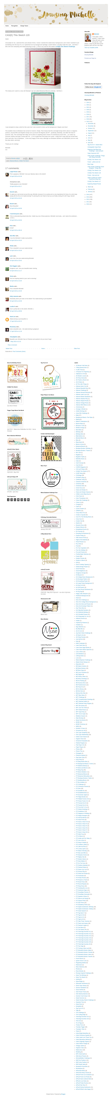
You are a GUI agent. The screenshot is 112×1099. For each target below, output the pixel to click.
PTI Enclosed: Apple (81, 795)
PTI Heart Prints (80, 819)
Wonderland (79, 1068)
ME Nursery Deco (81, 683)
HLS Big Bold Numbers (82, 610)
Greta (11, 276)
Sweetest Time (80, 1002)
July (89, 135)
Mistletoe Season (80, 716)
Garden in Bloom (80, 560)
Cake (77, 461)
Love (77, 658)
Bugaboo (78, 454)
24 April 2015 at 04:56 (16, 208)
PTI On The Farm (80, 863)
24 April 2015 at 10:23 (16, 240)
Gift (77, 562)
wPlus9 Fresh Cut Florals (83, 1077)
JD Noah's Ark (80, 635)
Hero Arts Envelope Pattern (83, 606)
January (90, 191)
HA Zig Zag (79, 591)
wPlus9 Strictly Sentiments (83, 1087)
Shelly (11, 246)
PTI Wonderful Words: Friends (84, 952)
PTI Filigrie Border (81, 797)
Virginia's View (80, 1047)
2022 (87, 105)
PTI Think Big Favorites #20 (83, 942)
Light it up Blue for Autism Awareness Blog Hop (94, 178)
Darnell (12, 192)
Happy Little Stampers (82, 593)
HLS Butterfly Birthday (82, 612)
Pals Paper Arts (80, 745)
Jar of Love (79, 631)
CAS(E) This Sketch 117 (94, 181)
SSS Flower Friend (81, 992)
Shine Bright (79, 981)
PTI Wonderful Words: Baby (83, 950)
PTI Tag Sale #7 (80, 913)
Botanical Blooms (14, 161)
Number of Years (80, 728)
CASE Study (79, 473)
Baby (77, 415)
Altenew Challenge (81, 390)
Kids (77, 641)
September (91, 130)
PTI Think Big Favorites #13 (83, 935)
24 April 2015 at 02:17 (16, 186)
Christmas (78, 483)
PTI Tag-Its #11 (80, 917)
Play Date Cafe (80, 757)
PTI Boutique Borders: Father (84, 778)
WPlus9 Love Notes (81, 1081)
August (90, 133)
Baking (78, 419)
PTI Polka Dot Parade (82, 873)
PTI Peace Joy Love (81, 869)
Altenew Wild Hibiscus (82, 405)
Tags (77, 1010)
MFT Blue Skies (80, 695)
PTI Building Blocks (81, 780)
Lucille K (12, 306)
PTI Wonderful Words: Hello (83, 954)
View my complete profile (91, 47)
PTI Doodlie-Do (80, 790)
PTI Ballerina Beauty (81, 765)
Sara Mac (12, 235)
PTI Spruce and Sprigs (82, 898)
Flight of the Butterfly (81, 539)
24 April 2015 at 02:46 (16, 198)
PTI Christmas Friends (82, 786)
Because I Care (80, 425)
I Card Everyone (14, 213)
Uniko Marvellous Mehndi (83, 1039)
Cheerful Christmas (81, 481)
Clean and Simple (81, 490)
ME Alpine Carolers (81, 666)
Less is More (79, 651)
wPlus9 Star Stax (80, 1085)
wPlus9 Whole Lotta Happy (83, 1089)
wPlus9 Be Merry (80, 1070)
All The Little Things (81, 384)
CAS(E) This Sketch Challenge (65, 46)
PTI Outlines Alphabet (82, 865)
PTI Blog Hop (79, 770)
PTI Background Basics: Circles (84, 763)
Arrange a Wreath (81, 409)
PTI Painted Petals (81, 867)
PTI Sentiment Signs (81, 890)
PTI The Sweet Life (81, 929)
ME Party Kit (79, 687)
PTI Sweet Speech (81, 911)
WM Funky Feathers (81, 1062)
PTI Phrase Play (80, 871)
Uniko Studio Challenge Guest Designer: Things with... (96, 167)
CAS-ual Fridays (80, 469)
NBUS (77, 726)
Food (77, 546)
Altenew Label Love (81, 394)
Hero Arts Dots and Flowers (83, 604)
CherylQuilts (13, 337)
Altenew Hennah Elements (83, 392)
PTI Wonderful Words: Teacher (84, 956)
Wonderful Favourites (82, 1066)
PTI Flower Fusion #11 (82, 801)
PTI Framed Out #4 (81, 805)
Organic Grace (80, 738)
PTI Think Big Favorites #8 (83, 944)
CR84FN (78, 510)
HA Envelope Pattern (81, 579)
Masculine (78, 664)
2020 (87, 109)
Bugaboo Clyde (80, 456)
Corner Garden (80, 508)
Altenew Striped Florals (82, 400)
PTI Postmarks (80, 875)
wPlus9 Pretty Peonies (82, 1083)
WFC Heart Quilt (80, 1054)
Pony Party (79, 759)
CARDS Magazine (81, 467)
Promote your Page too (90, 58)
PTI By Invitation (80, 782)
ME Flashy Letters (81, 676)
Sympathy (78, 1006)
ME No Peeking (80, 680)
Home (7, 26)
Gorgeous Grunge (81, 573)
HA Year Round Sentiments (83, 589)
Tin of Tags (79, 1023)
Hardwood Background (82, 595)
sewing (78, 979)
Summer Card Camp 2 (82, 996)
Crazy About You (80, 512)
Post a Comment (12, 345)
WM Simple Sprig (80, 1064)
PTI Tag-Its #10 (80, 915)
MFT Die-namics (80, 705)
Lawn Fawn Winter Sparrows (84, 649)
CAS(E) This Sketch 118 (94, 173)
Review (78, 969)
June (89, 138)
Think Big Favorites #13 (82, 1016)
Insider (78, 620)
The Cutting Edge (80, 1014)
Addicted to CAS (80, 373)
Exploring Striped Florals (94, 184)
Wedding (78, 1052)
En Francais (79, 531)
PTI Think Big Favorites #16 (83, 938)
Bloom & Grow (80, 444)
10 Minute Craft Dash (81, 365)
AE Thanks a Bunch (81, 380)
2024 (87, 102)
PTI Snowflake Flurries (82, 892)
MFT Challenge (80, 697)
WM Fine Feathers (81, 1060)
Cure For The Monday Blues (83, 517)
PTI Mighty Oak (80, 857)
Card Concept (79, 463)
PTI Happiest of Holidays (82, 813)
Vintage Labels (80, 1045)
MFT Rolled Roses (81, 709)
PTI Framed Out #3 (81, 803)
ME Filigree (79, 674)
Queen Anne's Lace (81, 960)
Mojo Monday (79, 718)
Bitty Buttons (79, 436)
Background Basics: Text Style (84, 417)
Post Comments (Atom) (19, 351)
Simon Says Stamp (81, 985)
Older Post (77, 348)
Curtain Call (79, 521)
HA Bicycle (79, 575)
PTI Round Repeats (81, 884)
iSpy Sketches (80, 627)
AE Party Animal (80, 378)
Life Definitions (80, 653)
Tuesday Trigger (80, 1027)
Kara (11, 225)
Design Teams (24, 26)
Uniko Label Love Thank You (84, 1037)
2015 (87, 121)
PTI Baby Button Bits (81, 761)
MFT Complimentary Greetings (84, 699)
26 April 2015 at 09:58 (16, 311)
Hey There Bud (80, 608)
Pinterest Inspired (80, 755)
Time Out (78, 1021)
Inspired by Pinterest (81, 622)
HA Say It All (79, 585)
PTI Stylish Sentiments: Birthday (84, 906)
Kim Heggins (13, 266)
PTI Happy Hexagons (82, 815)
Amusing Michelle (89, 54)
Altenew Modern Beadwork (83, 396)
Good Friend (79, 568)
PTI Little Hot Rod (81, 846)
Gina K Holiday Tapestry (82, 564)
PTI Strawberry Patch (82, 904)
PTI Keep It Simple (81, 842)
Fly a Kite (78, 544)
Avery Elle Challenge (81, 413)
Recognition (14, 26)
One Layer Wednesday (82, 734)
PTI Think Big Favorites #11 (83, 931)
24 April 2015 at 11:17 (16, 270)
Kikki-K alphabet (80, 643)
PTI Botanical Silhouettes (83, 776)
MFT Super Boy (80, 712)
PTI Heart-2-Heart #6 (81, 828)
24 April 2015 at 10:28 (16, 250)
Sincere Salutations (81, 987)
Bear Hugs (90, 164)
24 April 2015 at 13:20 (16, 281)
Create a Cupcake (81, 515)
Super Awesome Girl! (93, 153)
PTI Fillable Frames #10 (82, 799)
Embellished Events (81, 529)
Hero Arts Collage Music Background (86, 602)
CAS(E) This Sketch (24, 161)
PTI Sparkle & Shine (81, 896)
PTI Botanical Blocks (81, 774)
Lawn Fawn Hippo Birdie (82, 647)
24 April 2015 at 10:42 (16, 260)
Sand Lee (12, 316)
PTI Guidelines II (80, 811)
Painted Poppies (80, 743)
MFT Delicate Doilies (81, 701)
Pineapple (78, 753)
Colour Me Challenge (81, 500)
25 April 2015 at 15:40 (16, 291)
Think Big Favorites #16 (82, 1018)
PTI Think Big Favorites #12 (83, 933)
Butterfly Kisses (80, 458)
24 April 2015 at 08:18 (16, 230)
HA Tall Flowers (80, 587)
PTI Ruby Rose (80, 886)
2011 (87, 201)
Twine (77, 1031)
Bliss (77, 440)
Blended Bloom (80, 438)
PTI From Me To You (81, 807)
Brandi (12, 203)
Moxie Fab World (80, 720)
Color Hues (79, 496)
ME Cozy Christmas (81, 672)
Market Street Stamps (82, 662)
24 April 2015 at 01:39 (16, 176)
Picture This (79, 751)
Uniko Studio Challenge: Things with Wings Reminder (96, 156)
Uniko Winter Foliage (81, 1043)
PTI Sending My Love (82, 888)
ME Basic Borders (81, 668)
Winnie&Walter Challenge (83, 1058)
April (89, 142)
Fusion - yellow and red (94, 162)
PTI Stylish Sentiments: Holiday (84, 909)
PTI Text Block (80, 927)
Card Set (78, 465)
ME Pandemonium (81, 685)
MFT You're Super (81, 714)
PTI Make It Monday (81, 850)
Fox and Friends (80, 552)
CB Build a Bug (80, 477)
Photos (78, 749)
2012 (87, 199)
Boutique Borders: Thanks (83, 450)
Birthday (78, 432)
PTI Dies (78, 788)
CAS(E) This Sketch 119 (94, 170)
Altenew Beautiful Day (82, 388)
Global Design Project (82, 566)
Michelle (96, 34)
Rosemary (13, 326)
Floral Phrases (80, 541)
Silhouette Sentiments (82, 983)
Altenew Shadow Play (82, 398)
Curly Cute (79, 519)
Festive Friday (80, 535)
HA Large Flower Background (84, 583)
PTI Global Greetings (81, 809)
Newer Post (9, 348)
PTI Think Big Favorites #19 (83, 940)
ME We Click (79, 691)
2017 (87, 116)
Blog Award (79, 442)
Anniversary (79, 407)
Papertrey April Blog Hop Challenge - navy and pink (95, 150)
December (91, 123)
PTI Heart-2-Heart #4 (81, 826)
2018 (87, 114)
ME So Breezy (80, 689)
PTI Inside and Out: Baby (83, 838)
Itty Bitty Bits (79, 629)
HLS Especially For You (82, 616)
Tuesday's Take (80, 1029)
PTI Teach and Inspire (82, 923)
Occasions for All (80, 730)
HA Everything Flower (82, 581)
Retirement (79, 965)
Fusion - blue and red (93, 175)
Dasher (78, 523)
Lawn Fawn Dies (80, 645)
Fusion (78, 556)
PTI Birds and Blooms (82, 768)
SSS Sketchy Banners (82, 994)
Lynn (11, 256)
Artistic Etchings (80, 411)
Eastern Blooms (80, 527)
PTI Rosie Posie (80, 882)
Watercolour (79, 1050)
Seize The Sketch (81, 977)
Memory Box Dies (81, 693)
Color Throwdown (81, 498)
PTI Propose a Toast (81, 880)
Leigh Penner (14, 171)
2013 (87, 197)
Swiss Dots (79, 1004)
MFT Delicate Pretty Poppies (84, 703)
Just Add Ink (79, 639)
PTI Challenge (80, 784)
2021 (87, 107)
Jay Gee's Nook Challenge (83, 633)
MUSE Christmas (80, 724)
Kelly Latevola (14, 296)
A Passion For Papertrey (82, 371)
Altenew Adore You (81, 386)
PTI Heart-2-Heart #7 (81, 830)
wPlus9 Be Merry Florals (82, 1072)
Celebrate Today (80, 479)
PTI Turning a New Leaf (82, 948)
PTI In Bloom (79, 836)
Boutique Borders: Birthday (83, 448)
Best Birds (79, 430)
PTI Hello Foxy (80, 834)
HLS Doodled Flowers (82, 614)
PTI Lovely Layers (81, 848)
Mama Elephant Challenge (83, 660)
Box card (78, 452)
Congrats (78, 504)
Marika (12, 286)
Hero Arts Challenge (81, 600)
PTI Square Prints (81, 900)
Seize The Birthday (81, 975)
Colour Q (78, 502)
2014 (87, 194)
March (90, 187)
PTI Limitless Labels (81, 844)
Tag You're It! (79, 1008)
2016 (87, 119)
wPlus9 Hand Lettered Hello (83, 1079)
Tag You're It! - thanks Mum (95, 144)
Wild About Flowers (81, 1056)
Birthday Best (79, 434)
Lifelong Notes (80, 655)
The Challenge (80, 1012)
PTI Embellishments (81, 792)
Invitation (78, 624)
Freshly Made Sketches (82, 554)
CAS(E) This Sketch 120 (94, 159)
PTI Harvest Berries (81, 817)
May (89, 140)
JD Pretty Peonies (81, 637)
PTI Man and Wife (81, 853)
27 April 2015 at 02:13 (16, 321)
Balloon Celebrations (81, 421)
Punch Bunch (79, 958)
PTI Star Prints (80, 902)
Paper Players (80, 747)
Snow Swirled (79, 989)
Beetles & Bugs (80, 427)
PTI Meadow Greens (81, 855)
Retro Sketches (80, 967)
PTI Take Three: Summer (83, 921)
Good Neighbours (81, 570)
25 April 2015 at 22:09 (16, 301)
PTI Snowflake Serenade (82, 894)
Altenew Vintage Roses (82, 403)
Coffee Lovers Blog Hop (82, 494)
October (90, 128)
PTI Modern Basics (81, 859)
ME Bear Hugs (80, 670)
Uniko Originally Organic (82, 1041)
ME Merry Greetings (81, 678)
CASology (78, 475)
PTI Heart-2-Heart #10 (82, 821)
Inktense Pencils (80, 618)
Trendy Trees (79, 1025)
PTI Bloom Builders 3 (81, 772)
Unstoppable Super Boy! (94, 147)
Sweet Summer (80, 998)
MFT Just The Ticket (81, 707)
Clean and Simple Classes (83, 492)
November (91, 126)
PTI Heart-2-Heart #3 (81, 824)
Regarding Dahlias (81, 962)
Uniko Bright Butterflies (82, 1033)
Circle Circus (79, 488)
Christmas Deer (80, 485)
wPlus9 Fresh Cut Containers (84, 1074)
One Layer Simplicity (81, 732)
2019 (87, 112)
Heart (77, 598)
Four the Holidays (81, 550)
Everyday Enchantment (82, 533)
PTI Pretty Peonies (81, 877)
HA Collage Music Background (84, 577)
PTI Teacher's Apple (81, 925)
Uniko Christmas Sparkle (82, 1035)
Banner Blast (79, 423)
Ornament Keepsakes (82, 741)
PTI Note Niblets (80, 861)
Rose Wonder (79, 971)
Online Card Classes (81, 736)
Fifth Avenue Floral (81, 537)
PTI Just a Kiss (80, 840)
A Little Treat (79, 369)
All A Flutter (79, 382)
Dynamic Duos (80, 525)
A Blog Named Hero (81, 367)
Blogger (63, 1094)
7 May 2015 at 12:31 (15, 341)
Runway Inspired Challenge (83, 973)
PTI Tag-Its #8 (79, 919)
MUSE (78, 722)
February (90, 189)
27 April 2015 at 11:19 (16, 331)
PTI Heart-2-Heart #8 (81, 832)
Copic (77, 506)
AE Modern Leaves (81, 376)
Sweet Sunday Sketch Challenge (85, 1000)
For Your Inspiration (81, 548)
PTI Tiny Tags (79, 946)
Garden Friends (80, 558)
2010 (87, 204)
